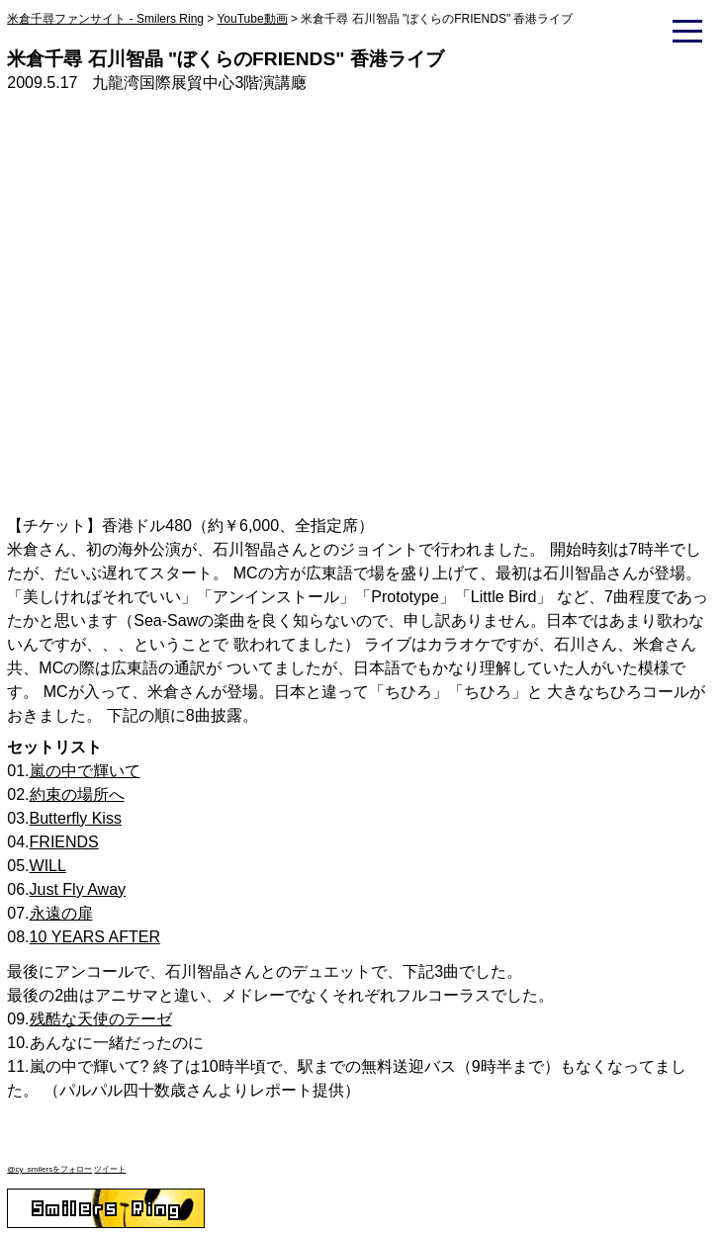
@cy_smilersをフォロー (49, 1169)
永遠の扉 (61, 913)
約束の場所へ (77, 794)
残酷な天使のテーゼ (101, 1019)
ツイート (110, 1169)
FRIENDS (64, 842)
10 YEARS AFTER (95, 936)
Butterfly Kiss (76, 818)
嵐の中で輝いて (85, 770)
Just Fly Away (78, 889)
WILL (48, 865)
